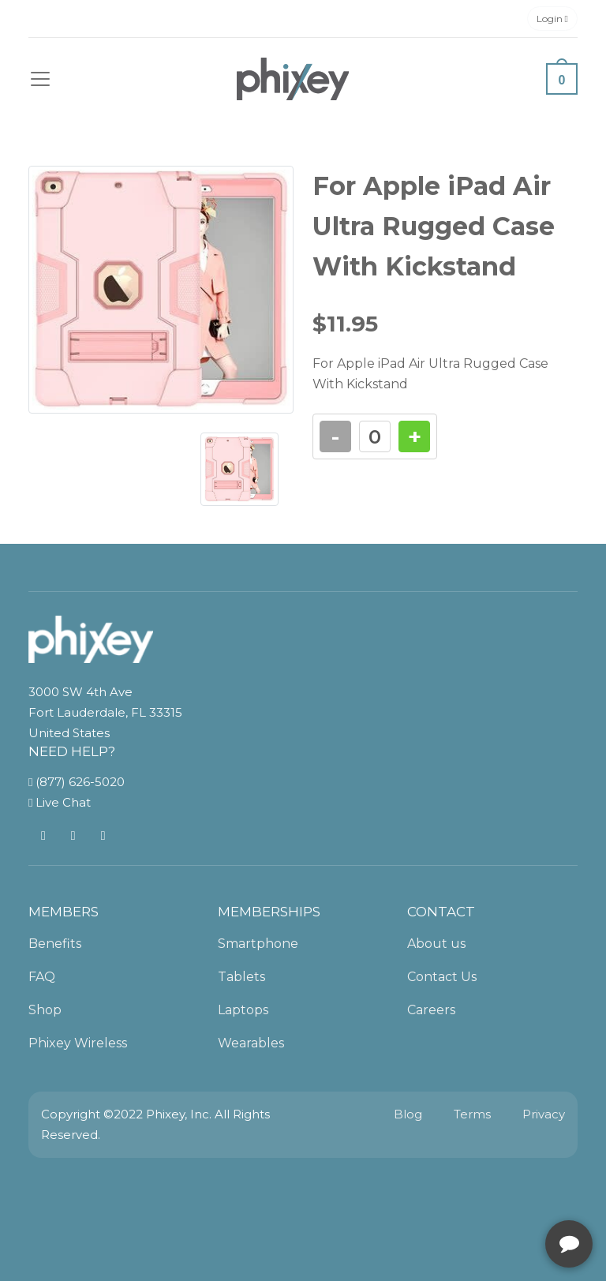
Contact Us (442, 976)
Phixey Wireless (77, 1043)
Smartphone (258, 943)
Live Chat (59, 802)
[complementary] (491, 1194)
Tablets (241, 976)
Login (552, 18)
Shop (45, 1009)
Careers (431, 1009)
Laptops (243, 1009)
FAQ (41, 976)
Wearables (251, 1043)
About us (436, 943)
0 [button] (562, 80)
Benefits (54, 943)
